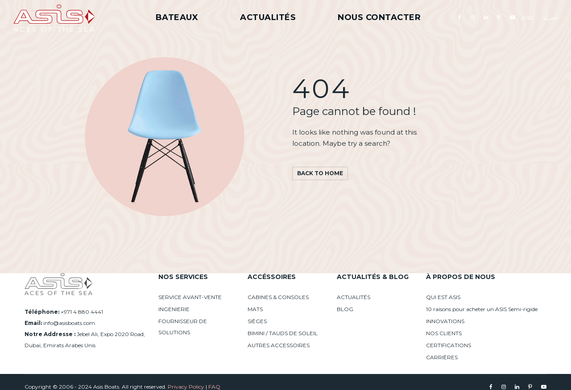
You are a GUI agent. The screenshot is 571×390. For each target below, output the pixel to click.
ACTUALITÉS (353, 297)
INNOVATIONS (445, 321)
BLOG (345, 309)
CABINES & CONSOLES (278, 297)
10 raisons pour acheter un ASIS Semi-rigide (482, 309)
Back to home (320, 173)
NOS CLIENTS (444, 333)
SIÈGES (257, 321)
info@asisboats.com (69, 323)
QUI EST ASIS (443, 297)
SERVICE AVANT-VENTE (190, 297)
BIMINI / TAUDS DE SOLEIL (283, 333)
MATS (255, 309)
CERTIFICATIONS (448, 345)
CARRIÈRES (442, 357)
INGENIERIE (174, 309)
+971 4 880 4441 (82, 311)
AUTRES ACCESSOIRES (279, 345)
